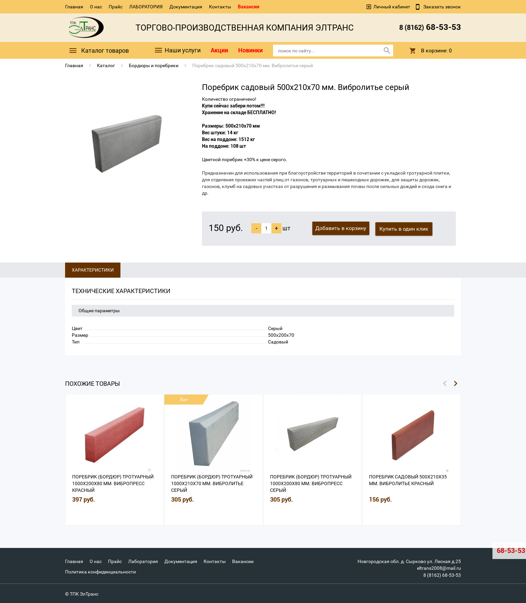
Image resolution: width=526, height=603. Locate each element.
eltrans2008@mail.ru (439, 567)
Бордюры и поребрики (153, 65)
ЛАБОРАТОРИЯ (146, 6)
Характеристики (93, 269)
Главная (74, 6)
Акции (219, 50)
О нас (96, 6)
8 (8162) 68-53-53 (442, 574)
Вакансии (248, 6)
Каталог (106, 65)
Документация (185, 6)
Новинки (250, 50)
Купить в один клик (404, 228)
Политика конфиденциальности (100, 570)
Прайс (115, 6)
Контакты (220, 6)
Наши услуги (177, 50)
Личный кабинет (391, 6)
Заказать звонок (441, 6)
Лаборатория (143, 560)
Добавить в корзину (340, 228)
